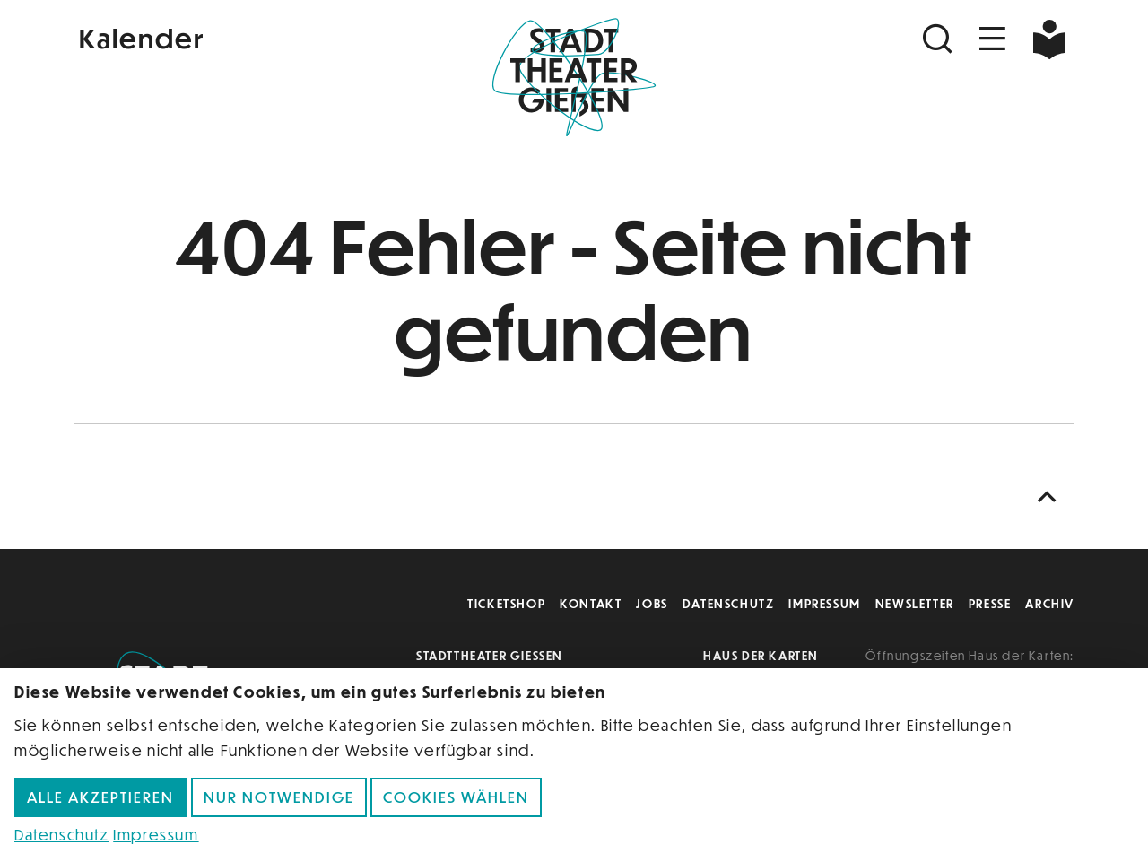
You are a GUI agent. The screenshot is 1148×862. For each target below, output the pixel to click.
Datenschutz (729, 603)
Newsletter (914, 603)
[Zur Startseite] (574, 77)
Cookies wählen (456, 797)
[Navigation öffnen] (993, 39)
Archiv (1049, 603)
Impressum (824, 603)
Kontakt (591, 603)
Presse (990, 603)
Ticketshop (506, 603)
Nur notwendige (279, 797)
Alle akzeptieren (100, 797)
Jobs (651, 603)
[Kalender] (240, 36)
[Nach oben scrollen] (1051, 497)
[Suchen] (939, 39)
